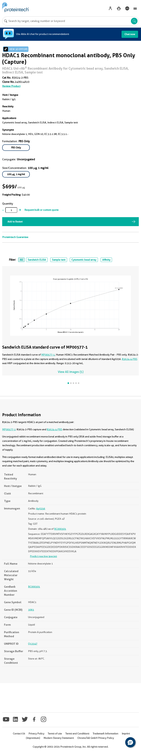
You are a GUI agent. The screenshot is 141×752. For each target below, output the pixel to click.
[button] (130, 742)
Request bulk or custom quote (41, 209)
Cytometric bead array (83, 259)
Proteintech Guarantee (15, 237)
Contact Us (19, 733)
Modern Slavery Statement (59, 737)
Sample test (58, 259)
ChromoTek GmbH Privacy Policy (95, 737)
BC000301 (60, 528)
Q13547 (32, 643)
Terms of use (55, 733)
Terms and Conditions (77, 733)
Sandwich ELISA (37, 259)
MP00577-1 (48, 354)
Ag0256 (40, 508)
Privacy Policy (36, 733)
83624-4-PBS (129, 359)
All (21, 259)
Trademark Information (105, 733)
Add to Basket (15, 221)
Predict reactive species (43, 556)
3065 (31, 609)
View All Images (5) (70, 372)
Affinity (106, 259)
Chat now (129, 34)
